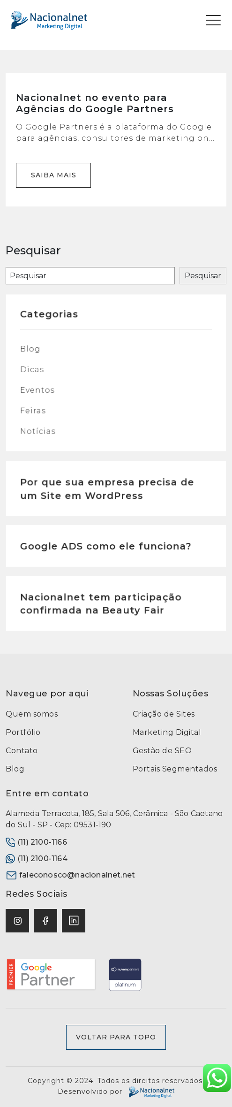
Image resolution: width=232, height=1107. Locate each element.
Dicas (33, 372)
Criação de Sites (164, 714)
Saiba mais (53, 175)
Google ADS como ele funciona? (105, 548)
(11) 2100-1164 (36, 858)
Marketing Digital (167, 732)
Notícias (39, 432)
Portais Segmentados (175, 768)
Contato (22, 750)
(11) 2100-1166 (36, 842)
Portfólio (23, 732)
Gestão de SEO (162, 750)
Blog (32, 352)
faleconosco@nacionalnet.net (70, 875)
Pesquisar (203, 275)
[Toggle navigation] (213, 20)
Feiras (34, 412)
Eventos (39, 392)
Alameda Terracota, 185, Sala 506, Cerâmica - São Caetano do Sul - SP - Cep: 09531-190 (114, 819)
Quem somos (32, 714)
